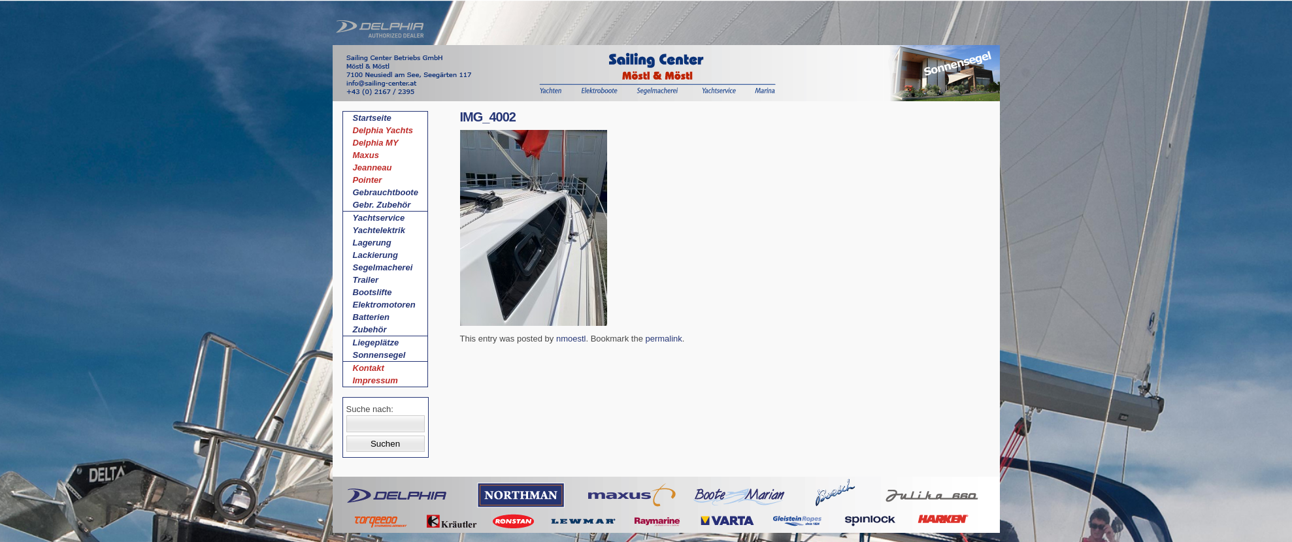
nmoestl (571, 338)
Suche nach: (369, 409)
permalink (663, 338)
